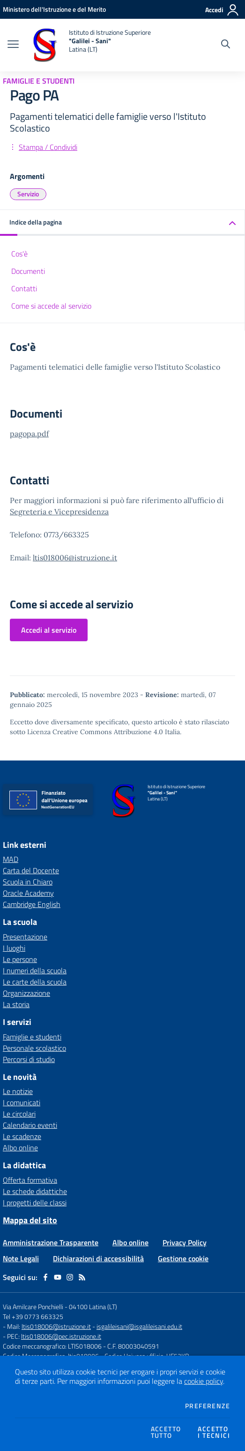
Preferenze (207, 1406)
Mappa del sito (30, 1220)
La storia (16, 1004)
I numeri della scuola (35, 970)
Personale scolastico (34, 1048)
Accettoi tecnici (214, 1432)
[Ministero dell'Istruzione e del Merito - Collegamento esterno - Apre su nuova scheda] (54, 9)
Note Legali (21, 1258)
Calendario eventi (30, 1125)
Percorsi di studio (29, 1059)
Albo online (20, 1147)
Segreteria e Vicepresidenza (59, 511)
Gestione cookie (183, 1258)
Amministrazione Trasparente (50, 1242)
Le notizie (18, 1091)
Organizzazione (26, 993)
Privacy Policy (185, 1242)
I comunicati (21, 1102)
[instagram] (70, 1277)
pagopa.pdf (29, 433)
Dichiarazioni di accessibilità (98, 1258)
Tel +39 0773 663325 (33, 1316)
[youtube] (57, 1277)
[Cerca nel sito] (225, 45)
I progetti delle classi (35, 1202)
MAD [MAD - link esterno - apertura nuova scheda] (10, 859)
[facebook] (45, 1277)
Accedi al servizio (48, 630)
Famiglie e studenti (32, 1036)
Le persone (20, 959)
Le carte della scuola (35, 981)
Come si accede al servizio (51, 305)
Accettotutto (166, 1432)
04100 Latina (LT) (93, 1306)
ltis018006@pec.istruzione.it (61, 1336)
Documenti (28, 271)
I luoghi (14, 948)
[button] (122, 223)
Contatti (24, 288)
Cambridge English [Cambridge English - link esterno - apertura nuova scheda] (31, 904)
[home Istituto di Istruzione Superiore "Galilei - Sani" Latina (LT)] (89, 45)
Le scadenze (22, 1136)
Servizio (28, 194)
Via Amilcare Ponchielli (33, 1306)
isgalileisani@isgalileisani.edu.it (139, 1326)
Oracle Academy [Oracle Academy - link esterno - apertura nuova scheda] (28, 893)
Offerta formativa (30, 1180)
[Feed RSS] (82, 1277)
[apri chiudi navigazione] (13, 45)
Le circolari (19, 1113)
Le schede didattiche (35, 1191)
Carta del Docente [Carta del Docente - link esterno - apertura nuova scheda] (31, 870)
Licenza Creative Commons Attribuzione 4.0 (95, 732)
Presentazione (25, 936)
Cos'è (19, 253)
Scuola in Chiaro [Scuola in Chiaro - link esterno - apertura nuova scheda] (27, 881)
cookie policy (203, 1381)
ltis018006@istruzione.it (75, 557)
